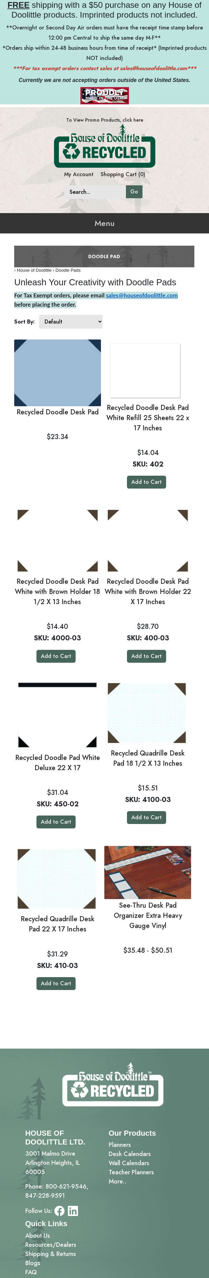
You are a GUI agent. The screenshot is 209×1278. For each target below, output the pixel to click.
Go (134, 191)
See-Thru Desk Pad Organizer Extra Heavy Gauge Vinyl (148, 916)
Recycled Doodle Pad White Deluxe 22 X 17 (57, 763)
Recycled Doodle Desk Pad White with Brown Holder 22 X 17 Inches (148, 592)
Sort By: (24, 322)
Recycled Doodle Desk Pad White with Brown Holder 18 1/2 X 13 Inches (57, 592)
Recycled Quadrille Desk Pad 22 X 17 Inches (58, 924)
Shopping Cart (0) (123, 174)
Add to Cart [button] (146, 482)
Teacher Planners (131, 1172)
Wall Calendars (129, 1163)
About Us (37, 1235)
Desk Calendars (130, 1154)
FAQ (31, 1272)
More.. (118, 1181)
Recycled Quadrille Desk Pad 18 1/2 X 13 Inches (148, 758)
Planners (120, 1144)
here (138, 120)
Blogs (32, 1263)
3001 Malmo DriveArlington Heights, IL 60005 (52, 1162)
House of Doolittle (34, 270)
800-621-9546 (66, 1186)
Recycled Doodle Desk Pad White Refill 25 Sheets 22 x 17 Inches (147, 418)
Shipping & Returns (50, 1254)
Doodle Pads (67, 270)
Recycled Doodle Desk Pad (58, 412)
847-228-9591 (45, 1195)
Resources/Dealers (50, 1244)
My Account (79, 174)
